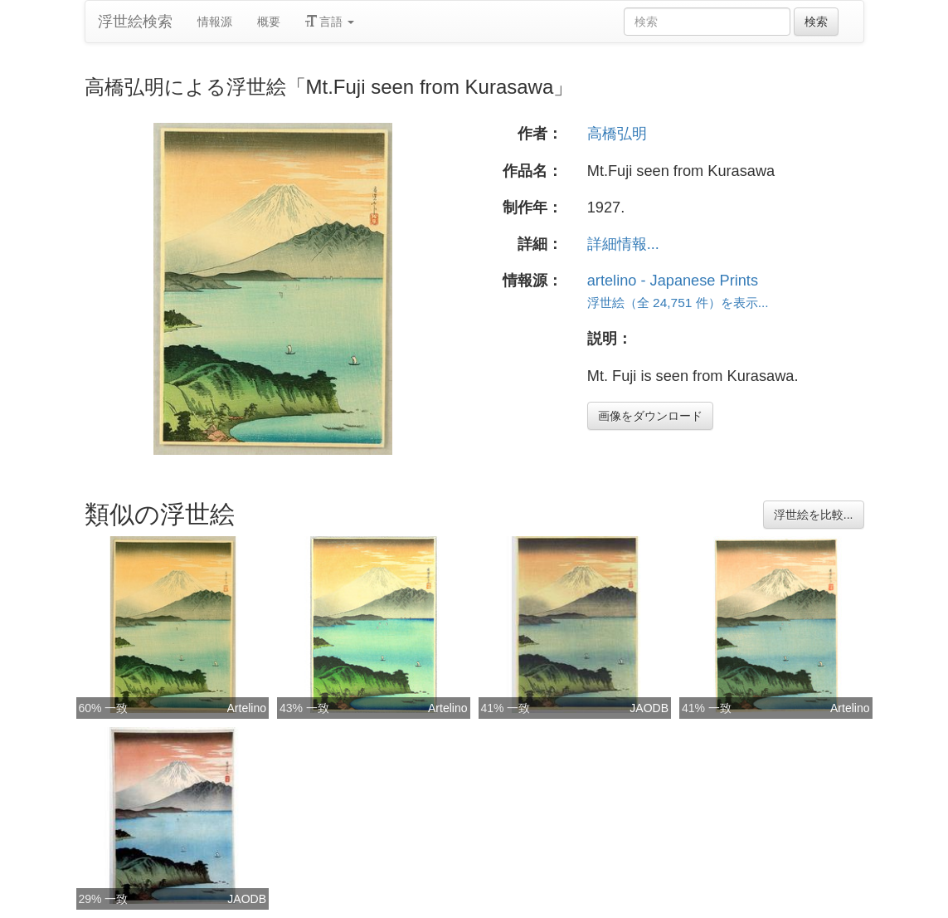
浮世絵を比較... (813, 514)
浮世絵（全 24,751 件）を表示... (678, 302)
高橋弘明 (617, 133)
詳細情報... (623, 244)
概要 (268, 21)
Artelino (246, 708)
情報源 (214, 21)
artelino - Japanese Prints (672, 280)
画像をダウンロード (650, 415)
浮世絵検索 (135, 21)
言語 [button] (330, 21)
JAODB (649, 708)
